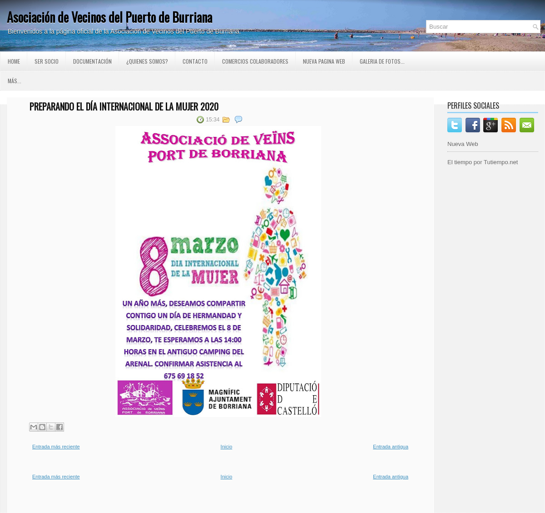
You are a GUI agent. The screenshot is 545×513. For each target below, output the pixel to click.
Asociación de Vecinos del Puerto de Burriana (109, 17)
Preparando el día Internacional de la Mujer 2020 (124, 106)
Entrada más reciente (56, 446)
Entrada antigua (390, 446)
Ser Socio (47, 61)
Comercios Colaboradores (255, 61)
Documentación (92, 61)
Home (14, 61)
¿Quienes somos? (147, 61)
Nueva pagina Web (324, 61)
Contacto (195, 61)
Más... (14, 81)
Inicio (227, 446)
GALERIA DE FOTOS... (382, 61)
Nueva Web (462, 144)
